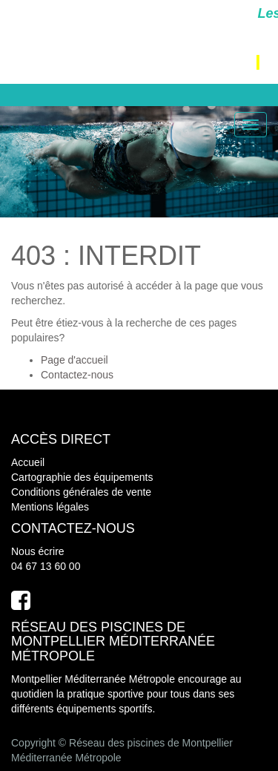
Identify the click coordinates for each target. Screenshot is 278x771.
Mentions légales (50, 507)
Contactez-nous (77, 375)
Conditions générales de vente (81, 492)
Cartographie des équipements (82, 477)
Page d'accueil (74, 360)
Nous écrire (37, 551)
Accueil (27, 462)
